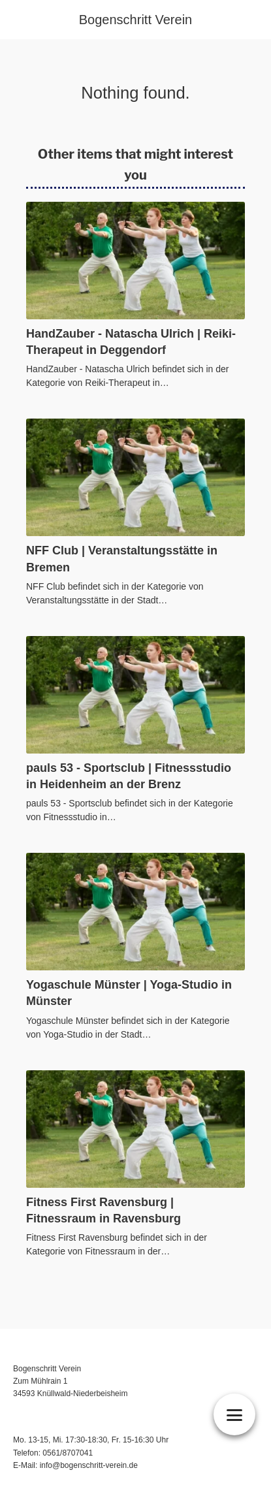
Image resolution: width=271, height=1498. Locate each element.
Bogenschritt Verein (135, 19)
